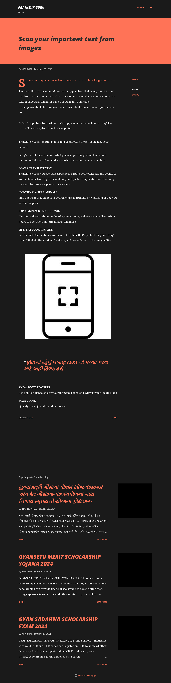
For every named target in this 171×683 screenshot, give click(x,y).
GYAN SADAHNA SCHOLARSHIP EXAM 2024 (58, 623)
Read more (102, 539)
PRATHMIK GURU (31, 7)
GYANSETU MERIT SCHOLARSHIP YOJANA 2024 (60, 560)
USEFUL (135, 95)
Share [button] (135, 79)
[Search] (140, 7)
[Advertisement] (64, 442)
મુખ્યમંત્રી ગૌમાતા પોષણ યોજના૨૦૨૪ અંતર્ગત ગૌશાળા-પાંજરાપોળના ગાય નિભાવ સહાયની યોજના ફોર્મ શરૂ (60, 494)
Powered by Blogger (85, 675)
